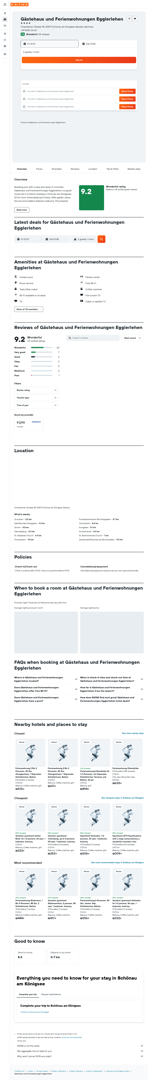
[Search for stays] (5, 19)
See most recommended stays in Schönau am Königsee (117, 862)
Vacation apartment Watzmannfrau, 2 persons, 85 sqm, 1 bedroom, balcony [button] (62, 903)
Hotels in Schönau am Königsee (35, 1012)
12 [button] (28, 84)
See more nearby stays (133, 733)
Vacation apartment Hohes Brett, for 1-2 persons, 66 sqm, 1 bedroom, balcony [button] (30, 838)
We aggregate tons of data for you (80, 1051)
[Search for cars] (5, 25)
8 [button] (48, 77)
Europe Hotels (42, 1071)
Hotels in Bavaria (76, 1071)
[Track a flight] (5, 40)
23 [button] (55, 91)
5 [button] (27, 77)
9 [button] (55, 77)
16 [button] (55, 84)
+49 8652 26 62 (29, 30)
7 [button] (41, 77)
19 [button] (28, 91)
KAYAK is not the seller (80, 1046)
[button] (5, 4)
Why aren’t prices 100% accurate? (80, 1056)
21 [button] (41, 91)
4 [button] (69, 70)
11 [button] (69, 77)
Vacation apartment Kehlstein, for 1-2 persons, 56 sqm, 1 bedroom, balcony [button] (126, 903)
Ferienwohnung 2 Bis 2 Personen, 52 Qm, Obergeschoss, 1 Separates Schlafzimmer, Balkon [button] (61, 772)
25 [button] (69, 91)
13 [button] (35, 84)
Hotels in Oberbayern (94, 1071)
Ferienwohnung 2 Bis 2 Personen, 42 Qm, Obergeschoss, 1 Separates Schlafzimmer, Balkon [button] (28, 772)
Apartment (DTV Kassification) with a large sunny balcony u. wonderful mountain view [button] (126, 838)
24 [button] (62, 91)
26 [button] (27, 98)
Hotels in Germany (58, 1071)
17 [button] (62, 84)
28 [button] (41, 98)
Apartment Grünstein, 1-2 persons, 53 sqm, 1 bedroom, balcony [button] (93, 838)
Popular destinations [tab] (51, 994)
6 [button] (34, 77)
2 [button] (55, 70)
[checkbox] (28, 424)
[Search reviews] (95, 338)
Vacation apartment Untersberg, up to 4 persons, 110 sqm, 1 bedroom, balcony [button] (61, 838)
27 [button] (34, 98)
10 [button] (62, 77)
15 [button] (48, 84)
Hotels (30, 1071)
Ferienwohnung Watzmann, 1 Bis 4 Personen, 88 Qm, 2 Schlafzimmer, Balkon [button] (28, 903)
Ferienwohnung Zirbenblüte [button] (125, 768)
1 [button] (48, 70)
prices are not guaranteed (72, 1037)
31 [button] (62, 98)
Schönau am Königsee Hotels (117, 1071)
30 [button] (55, 98)
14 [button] (41, 84)
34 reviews (43, 34)
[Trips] (5, 54)
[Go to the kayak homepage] (19, 4)
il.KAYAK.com (19, 1071)
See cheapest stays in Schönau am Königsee (122, 798)
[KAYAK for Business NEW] (5, 46)
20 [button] (34, 91)
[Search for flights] (5, 13)
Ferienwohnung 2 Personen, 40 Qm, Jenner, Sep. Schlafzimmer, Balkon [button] (94, 903)
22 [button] (48, 91)
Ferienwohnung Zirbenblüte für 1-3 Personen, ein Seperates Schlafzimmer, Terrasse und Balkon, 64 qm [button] (94, 775)
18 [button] (69, 84)
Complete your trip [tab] (28, 994)
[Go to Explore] (5, 34)
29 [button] (48, 98)
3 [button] (62, 70)
